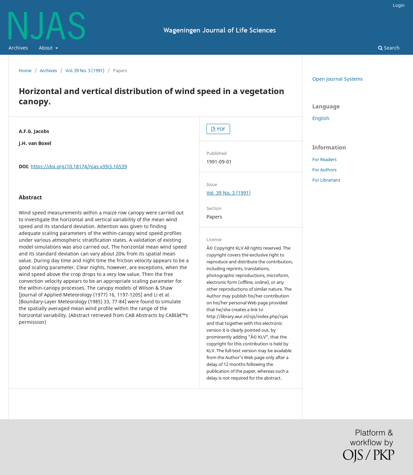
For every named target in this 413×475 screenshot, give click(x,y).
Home (25, 70)
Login (398, 5)
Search (389, 47)
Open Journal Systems (337, 79)
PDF (220, 129)
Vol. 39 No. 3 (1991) (85, 70)
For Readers (324, 159)
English (320, 118)
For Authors (324, 170)
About (46, 47)
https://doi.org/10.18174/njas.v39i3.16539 (79, 166)
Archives (18, 47)
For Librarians (326, 180)
